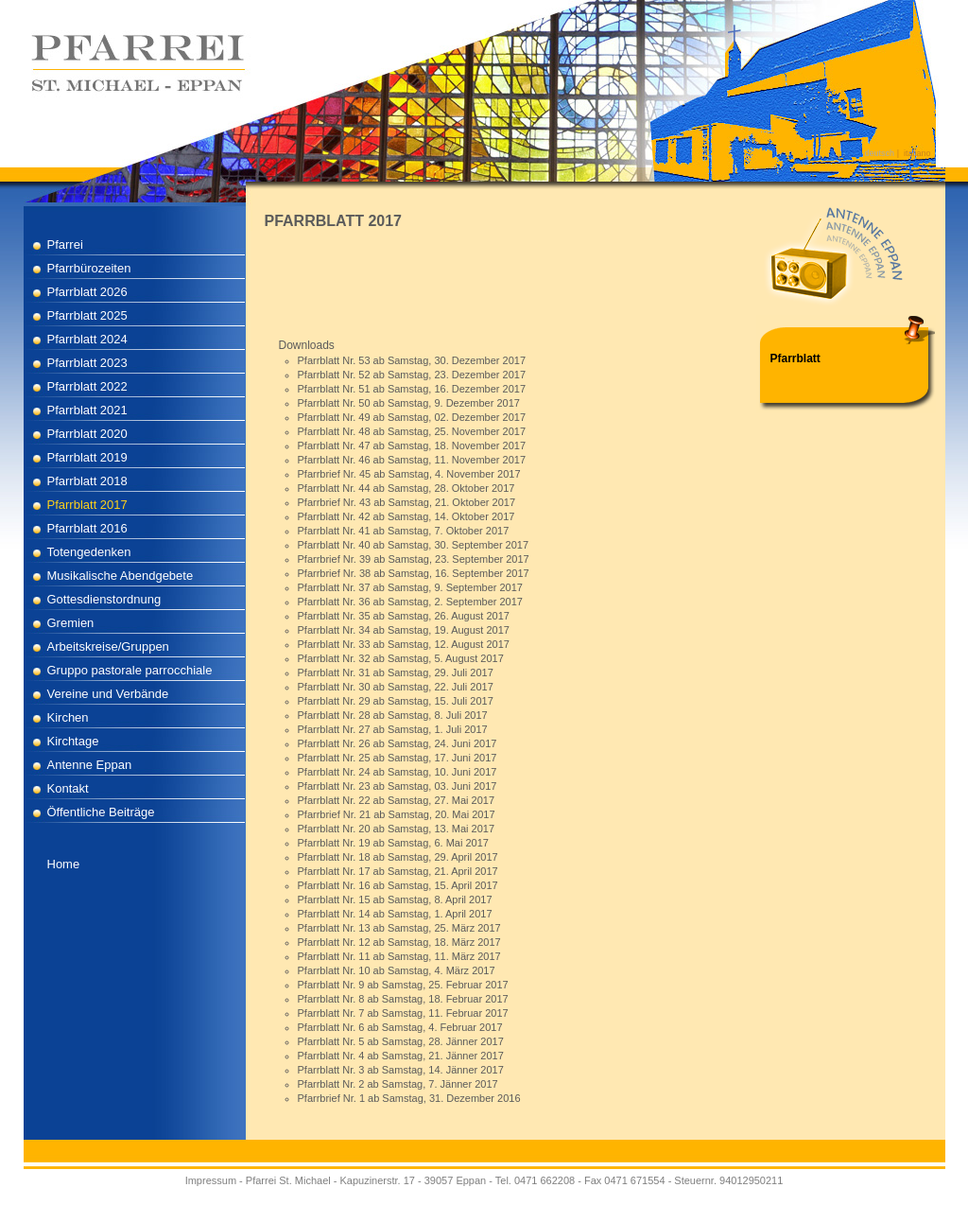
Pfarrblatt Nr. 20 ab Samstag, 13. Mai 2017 (396, 828)
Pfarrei (65, 244)
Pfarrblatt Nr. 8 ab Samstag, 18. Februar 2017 (403, 998)
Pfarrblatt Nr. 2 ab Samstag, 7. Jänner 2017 (398, 1084)
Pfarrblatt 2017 (87, 505)
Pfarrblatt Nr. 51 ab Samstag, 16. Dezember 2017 (412, 388)
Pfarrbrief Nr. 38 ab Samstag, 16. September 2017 (413, 573)
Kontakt (68, 788)
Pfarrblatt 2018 (87, 481)
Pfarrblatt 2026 (87, 292)
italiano (917, 153)
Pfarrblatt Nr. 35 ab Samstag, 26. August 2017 (404, 615)
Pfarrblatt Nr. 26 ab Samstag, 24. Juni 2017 (397, 743)
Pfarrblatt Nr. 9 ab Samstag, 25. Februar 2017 (403, 984)
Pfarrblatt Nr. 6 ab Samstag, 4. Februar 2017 (400, 1027)
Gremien (71, 623)
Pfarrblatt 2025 (87, 315)
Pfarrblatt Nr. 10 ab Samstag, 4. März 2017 (396, 970)
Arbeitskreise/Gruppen (108, 646)
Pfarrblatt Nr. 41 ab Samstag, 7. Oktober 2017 (404, 530)
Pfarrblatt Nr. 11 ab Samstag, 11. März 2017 (399, 956)
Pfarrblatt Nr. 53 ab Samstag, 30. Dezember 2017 (412, 360)
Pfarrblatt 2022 (87, 386)
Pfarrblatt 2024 (87, 339)
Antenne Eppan (89, 765)
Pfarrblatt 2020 (87, 434)
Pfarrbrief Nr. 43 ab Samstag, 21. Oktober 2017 (407, 502)
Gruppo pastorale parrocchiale (130, 670)
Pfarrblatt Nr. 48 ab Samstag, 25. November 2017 (412, 431)
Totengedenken (89, 552)
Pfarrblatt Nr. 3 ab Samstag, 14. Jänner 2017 (401, 1069)
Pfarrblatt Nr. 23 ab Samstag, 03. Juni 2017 (397, 786)
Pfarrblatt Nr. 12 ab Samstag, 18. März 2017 (399, 942)
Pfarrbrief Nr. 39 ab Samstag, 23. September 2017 (413, 559)
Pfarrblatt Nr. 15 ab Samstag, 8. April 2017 (395, 899)
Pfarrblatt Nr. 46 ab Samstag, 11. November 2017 (412, 459)
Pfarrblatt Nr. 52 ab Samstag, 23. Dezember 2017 (412, 374)
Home (63, 864)
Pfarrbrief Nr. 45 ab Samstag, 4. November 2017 (409, 474)
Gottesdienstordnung (104, 599)
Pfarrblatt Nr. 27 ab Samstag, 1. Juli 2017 (393, 729)
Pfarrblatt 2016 (87, 528)
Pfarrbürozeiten (89, 268)
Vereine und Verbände (108, 694)
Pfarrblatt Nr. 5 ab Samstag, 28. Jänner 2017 (401, 1041)
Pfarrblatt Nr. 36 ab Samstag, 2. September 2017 (410, 601)
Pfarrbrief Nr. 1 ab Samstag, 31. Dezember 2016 (409, 1098)
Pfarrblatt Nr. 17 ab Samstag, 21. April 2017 (398, 871)
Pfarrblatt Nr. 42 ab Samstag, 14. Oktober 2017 (406, 516)
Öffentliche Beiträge (101, 812)
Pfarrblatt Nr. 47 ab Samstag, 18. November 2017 (412, 445)
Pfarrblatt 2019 (87, 457)
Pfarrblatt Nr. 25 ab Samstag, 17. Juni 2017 (397, 757)
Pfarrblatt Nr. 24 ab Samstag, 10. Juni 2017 (397, 771)
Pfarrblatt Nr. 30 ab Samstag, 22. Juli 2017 (395, 686)
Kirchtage (73, 741)
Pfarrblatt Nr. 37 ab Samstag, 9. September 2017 (410, 587)
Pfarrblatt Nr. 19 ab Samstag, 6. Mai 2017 (393, 842)
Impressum (210, 1180)
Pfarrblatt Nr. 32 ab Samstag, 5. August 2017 (401, 658)
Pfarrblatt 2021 (87, 410)
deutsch (880, 153)
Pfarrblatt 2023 (87, 363)
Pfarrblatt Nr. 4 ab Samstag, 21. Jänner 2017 (401, 1055)
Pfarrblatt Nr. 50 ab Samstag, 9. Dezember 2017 (409, 403)
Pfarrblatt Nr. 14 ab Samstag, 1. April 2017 (395, 913)
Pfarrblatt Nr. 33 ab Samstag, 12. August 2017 (404, 644)
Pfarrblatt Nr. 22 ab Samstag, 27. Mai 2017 (396, 800)
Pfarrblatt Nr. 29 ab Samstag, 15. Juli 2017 (395, 701)
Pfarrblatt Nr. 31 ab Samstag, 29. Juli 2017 (395, 672)
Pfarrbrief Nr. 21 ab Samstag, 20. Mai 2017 (396, 814)
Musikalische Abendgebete (120, 575)
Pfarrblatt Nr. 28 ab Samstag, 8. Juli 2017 (393, 715)
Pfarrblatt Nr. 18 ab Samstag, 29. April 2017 (398, 857)
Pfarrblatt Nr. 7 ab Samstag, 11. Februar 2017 (403, 1013)
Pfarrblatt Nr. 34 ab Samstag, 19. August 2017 (404, 630)
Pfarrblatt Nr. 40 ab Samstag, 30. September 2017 (413, 544)
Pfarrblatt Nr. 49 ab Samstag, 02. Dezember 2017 (412, 417)
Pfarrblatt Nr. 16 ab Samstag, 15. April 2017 (398, 885)
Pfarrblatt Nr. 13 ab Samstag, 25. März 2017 (399, 928)
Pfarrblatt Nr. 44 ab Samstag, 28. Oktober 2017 (406, 488)
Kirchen (68, 717)
